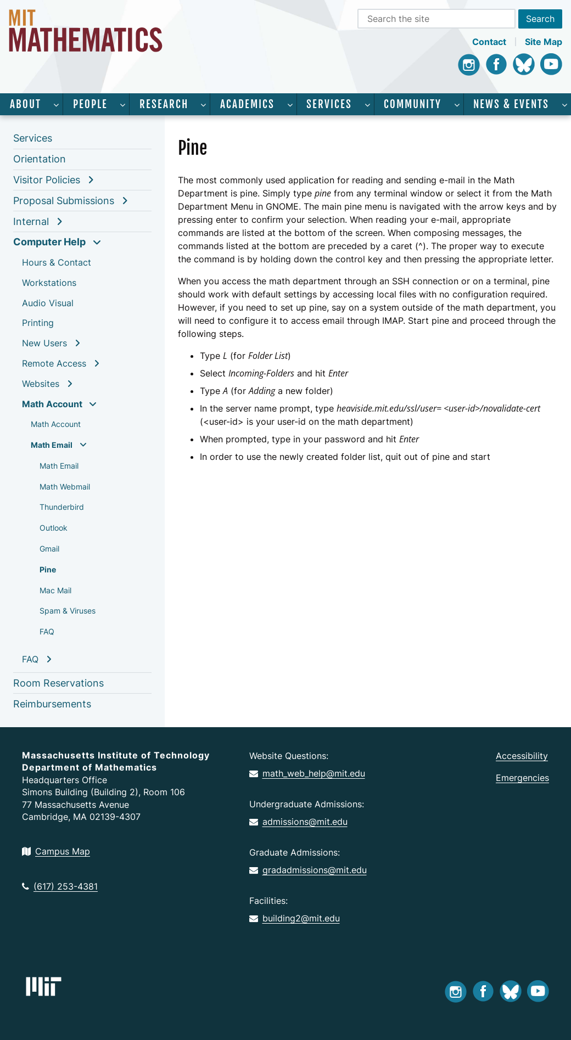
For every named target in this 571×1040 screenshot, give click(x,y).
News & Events (511, 104)
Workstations (49, 282)
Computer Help (49, 242)
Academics (247, 104)
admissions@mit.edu (298, 821)
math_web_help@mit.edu (307, 773)
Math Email (51, 444)
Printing (38, 322)
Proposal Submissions (63, 200)
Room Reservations (58, 683)
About (25, 104)
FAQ (47, 631)
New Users (44, 343)
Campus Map (56, 851)
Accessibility (522, 755)
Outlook (54, 527)
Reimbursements (52, 704)
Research (163, 104)
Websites (40, 383)
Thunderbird (62, 506)
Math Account (52, 403)
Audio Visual (48, 302)
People (90, 104)
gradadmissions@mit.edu (308, 869)
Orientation (39, 159)
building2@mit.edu (294, 918)
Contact (489, 41)
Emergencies (522, 777)
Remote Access (54, 363)
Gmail (49, 548)
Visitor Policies (46, 179)
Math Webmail (65, 486)
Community (412, 104)
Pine (48, 569)
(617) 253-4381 (60, 886)
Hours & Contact (56, 262)
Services (329, 104)
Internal (31, 221)
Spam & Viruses (68, 610)
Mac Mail (55, 590)
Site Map (543, 41)
